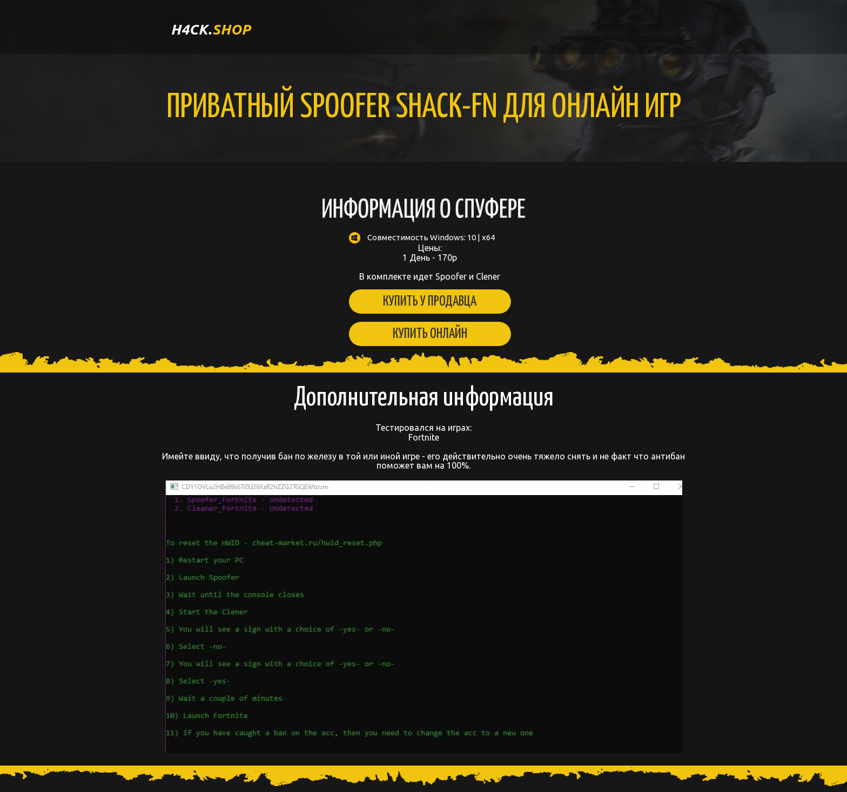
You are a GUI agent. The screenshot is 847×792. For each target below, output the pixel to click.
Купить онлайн (422, 334)
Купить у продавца (422, 301)
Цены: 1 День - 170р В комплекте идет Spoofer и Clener (422, 256)
